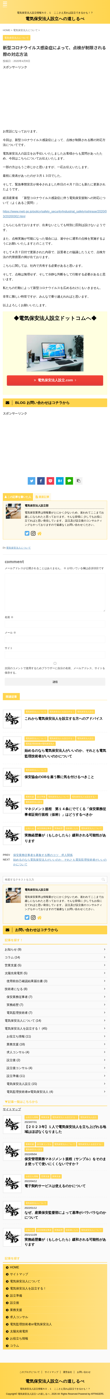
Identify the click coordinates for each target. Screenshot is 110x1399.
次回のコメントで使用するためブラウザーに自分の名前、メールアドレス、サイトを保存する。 (55, 670)
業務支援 (16, 1309)
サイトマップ (12, 1109)
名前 (9, 617)
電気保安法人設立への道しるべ (55, 18)
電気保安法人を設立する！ (28, 1288)
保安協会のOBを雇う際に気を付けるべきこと (59, 777)
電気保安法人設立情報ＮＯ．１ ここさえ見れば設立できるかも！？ (55, 1389)
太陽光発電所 (19, 1331)
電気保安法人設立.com (55, 380)
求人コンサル (19, 1317)
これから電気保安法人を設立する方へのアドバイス (64, 718)
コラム (14, 1345)
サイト (9, 648)
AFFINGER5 (97, 1394)
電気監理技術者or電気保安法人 (31, 1324)
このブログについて (29, 1372)
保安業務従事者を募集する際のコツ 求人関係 (43, 855)
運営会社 (67, 1372)
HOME (14, 1267)
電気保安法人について (18, 547)
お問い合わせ (84, 1372)
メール (10, 632)
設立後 (14, 1302)
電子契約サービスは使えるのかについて (55, 1186)
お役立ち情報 (19, 1338)
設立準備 (16, 1295)
